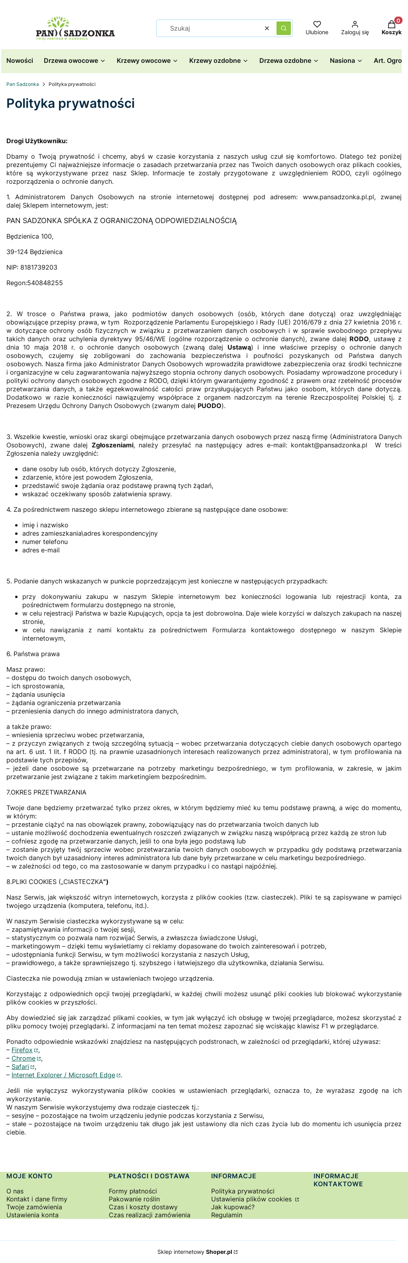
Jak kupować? (233, 1207)
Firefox (22, 1050)
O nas (15, 1191)
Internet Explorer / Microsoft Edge (63, 1075)
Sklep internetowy (194, 1251)
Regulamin (226, 1215)
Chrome (23, 1058)
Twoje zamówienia (34, 1207)
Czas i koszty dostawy (143, 1207)
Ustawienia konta (32, 1215)
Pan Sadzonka (22, 84)
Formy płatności (133, 1191)
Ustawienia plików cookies (252, 1199)
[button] (284, 28)
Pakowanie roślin (134, 1199)
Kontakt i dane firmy (36, 1199)
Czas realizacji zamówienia (149, 1215)
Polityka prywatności (243, 1191)
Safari (20, 1067)
